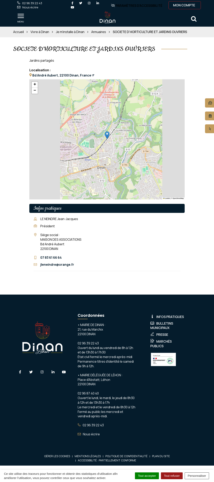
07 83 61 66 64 (51, 257)
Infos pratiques (167, 317)
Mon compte (184, 5)
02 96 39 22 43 (91, 425)
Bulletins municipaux (161, 325)
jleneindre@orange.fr (57, 264)
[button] (107, 135)
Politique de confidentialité (126, 456)
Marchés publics (161, 343)
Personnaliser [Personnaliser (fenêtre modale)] (197, 475)
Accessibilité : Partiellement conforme (107, 460)
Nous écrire (89, 434)
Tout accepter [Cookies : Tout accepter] (147, 475)
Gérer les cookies (57, 456)
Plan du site (161, 456)
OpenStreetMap (178, 198)
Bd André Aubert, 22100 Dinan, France (61, 75)
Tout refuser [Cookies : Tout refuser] (172, 475)
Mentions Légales (88, 456)
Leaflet (166, 198)
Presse (159, 334)
